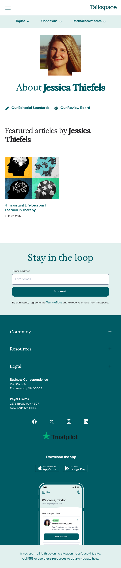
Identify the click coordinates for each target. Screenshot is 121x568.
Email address (21, 271)
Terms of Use (54, 303)
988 (31, 558)
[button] (7, 7)
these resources (54, 558)
